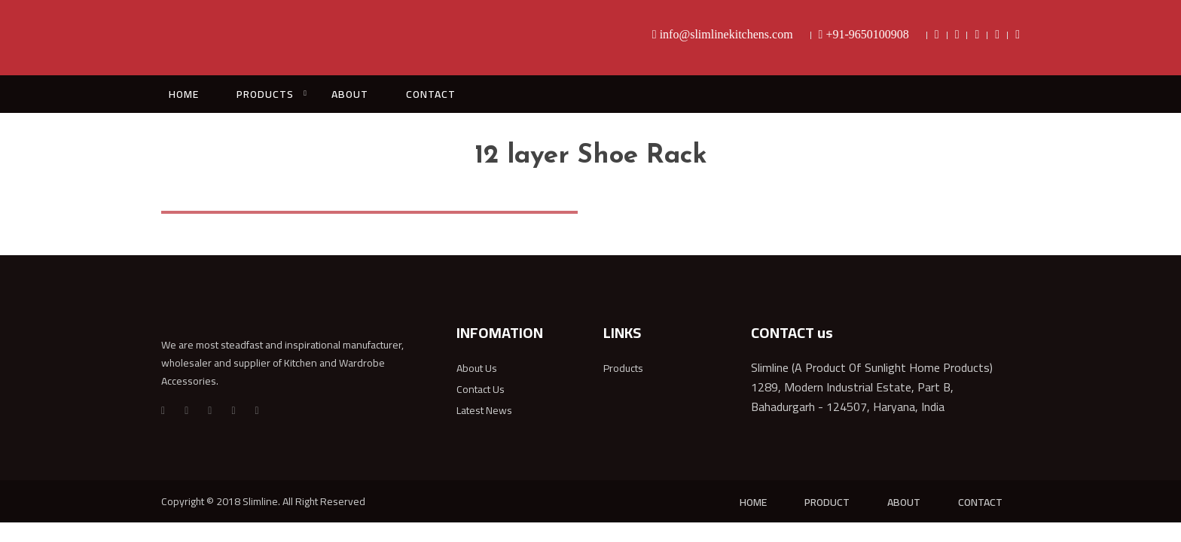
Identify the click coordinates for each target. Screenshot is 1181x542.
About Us (476, 368)
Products (623, 368)
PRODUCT (827, 502)
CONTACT (431, 94)
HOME (184, 94)
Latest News (484, 410)
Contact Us (480, 389)
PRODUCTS (265, 94)
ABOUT (349, 94)
